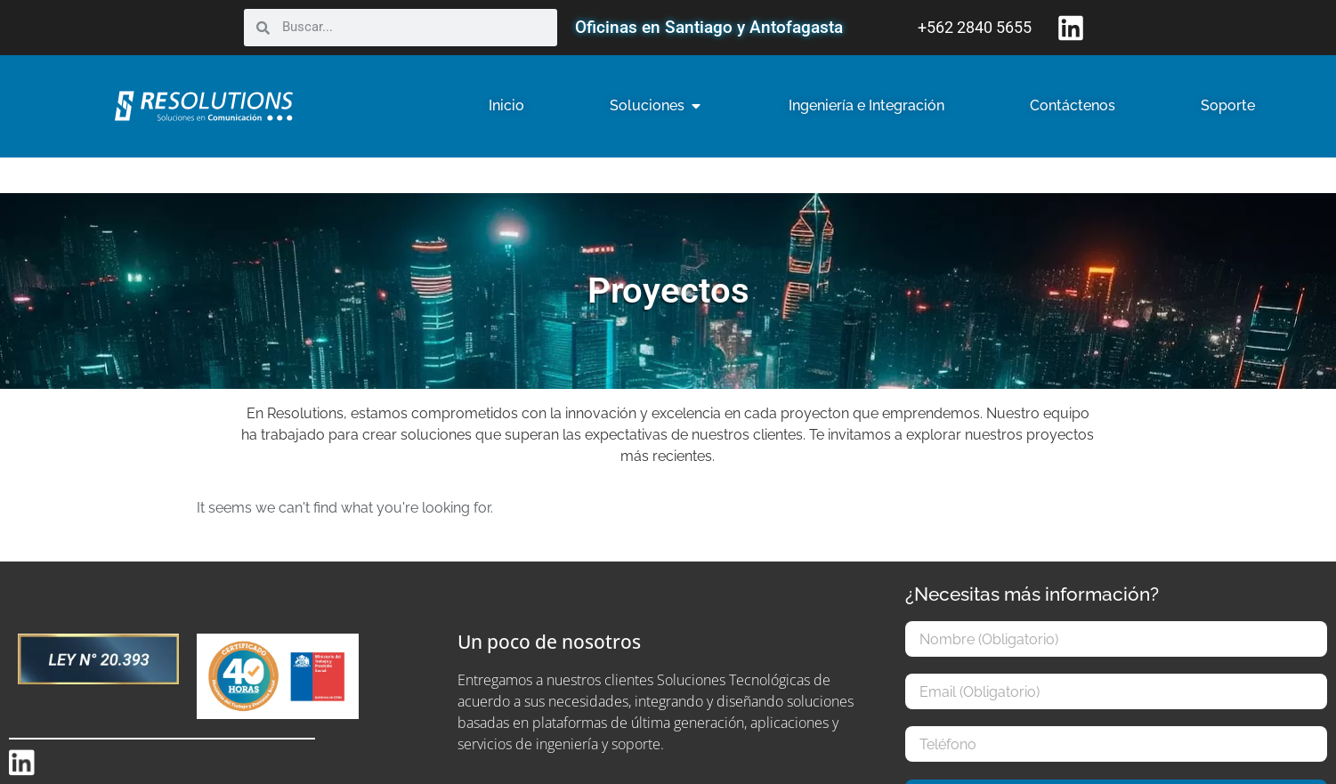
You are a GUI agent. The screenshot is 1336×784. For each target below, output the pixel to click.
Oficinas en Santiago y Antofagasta (709, 27)
